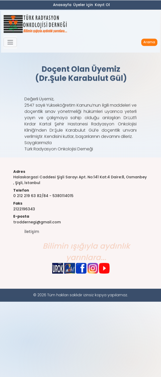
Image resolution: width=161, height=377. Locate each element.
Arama (149, 45)
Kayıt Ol (102, 5)
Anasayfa (62, 5)
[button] (10, 45)
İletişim (31, 241)
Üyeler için (83, 5)
